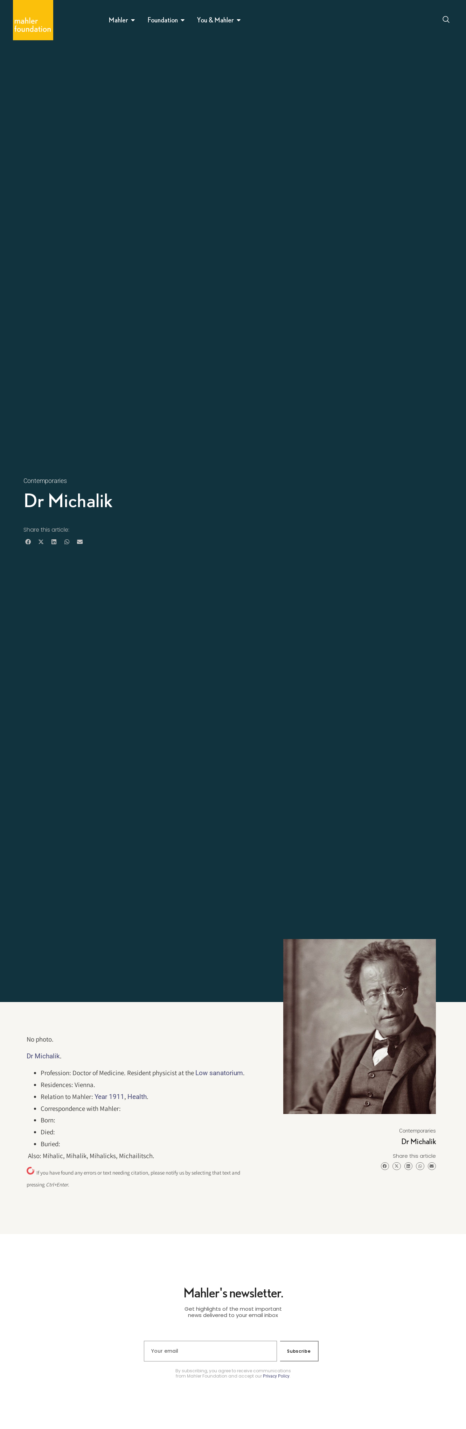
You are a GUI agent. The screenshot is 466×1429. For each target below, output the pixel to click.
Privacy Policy (276, 1376)
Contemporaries (45, 480)
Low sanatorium (219, 1073)
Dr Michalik (43, 1056)
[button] (28, 542)
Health (137, 1097)
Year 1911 (109, 1097)
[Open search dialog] (446, 20)
